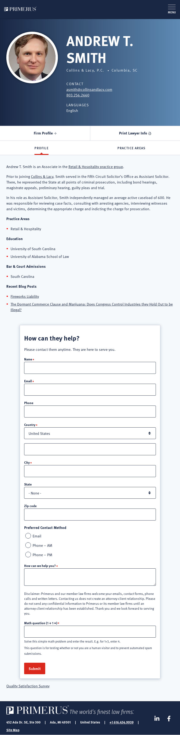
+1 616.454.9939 (121, 722)
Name (28, 359)
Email (28, 381)
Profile (41, 147)
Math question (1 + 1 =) (40, 622)
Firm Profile (43, 133)
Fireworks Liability (25, 296)
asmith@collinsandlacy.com (89, 89)
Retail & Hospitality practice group (95, 166)
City (27, 462)
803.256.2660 (77, 94)
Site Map (12, 729)
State (28, 484)
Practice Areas (131, 147)
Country (29, 424)
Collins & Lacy (42, 176)
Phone (28, 402)
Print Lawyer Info (133, 133)
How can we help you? (40, 565)
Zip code (30, 505)
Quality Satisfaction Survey (27, 685)
